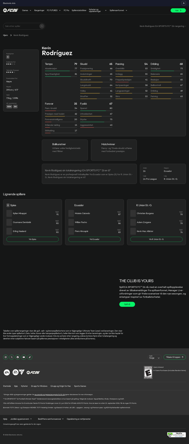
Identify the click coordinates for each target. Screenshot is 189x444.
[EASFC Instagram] (5, 357)
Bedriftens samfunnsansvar (51, 419)
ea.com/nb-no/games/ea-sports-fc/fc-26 (50, 394)
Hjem (5, 35)
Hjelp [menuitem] (5, 419)
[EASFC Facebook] (17, 357)
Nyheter (24, 386)
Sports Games (80, 386)
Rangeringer (39, 10)
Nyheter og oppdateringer (98, 10)
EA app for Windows (39, 386)
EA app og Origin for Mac (61, 386)
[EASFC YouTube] (23, 357)
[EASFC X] (11, 357)
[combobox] (154, 357)
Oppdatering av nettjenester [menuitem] (79, 419)
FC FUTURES (54, 10)
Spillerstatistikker (79, 10)
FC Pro (66, 10)
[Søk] (41, 26)
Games (27, 10)
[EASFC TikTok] (29, 357)
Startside (7, 386)
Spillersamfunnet (119, 10)
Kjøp (16, 386)
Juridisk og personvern (21, 419)
